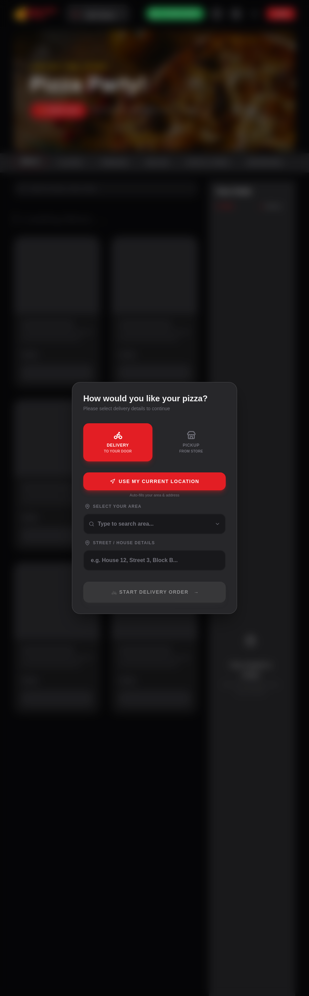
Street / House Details (120, 543)
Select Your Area (113, 506)
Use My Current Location (154, 481)
